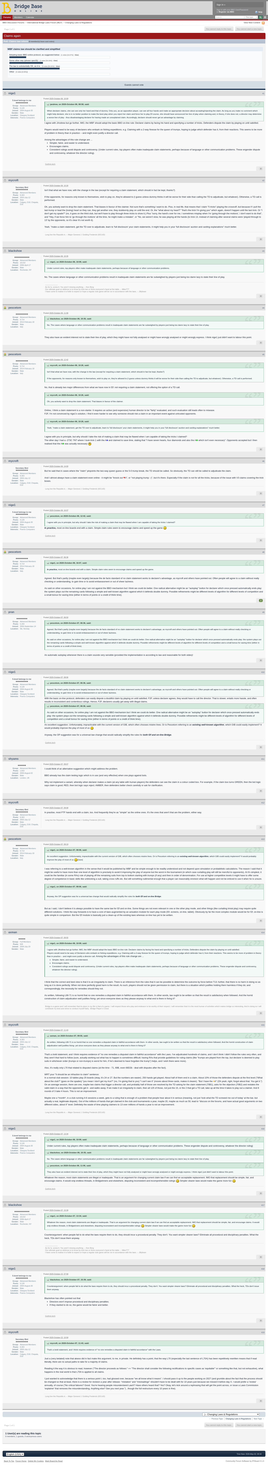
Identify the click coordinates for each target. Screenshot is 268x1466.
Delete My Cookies (36, 1461)
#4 (263, 308)
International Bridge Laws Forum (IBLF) (44, 22)
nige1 (12, 93)
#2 (263, 180)
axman (12, 932)
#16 (262, 1129)
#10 (262, 672)
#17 (262, 1205)
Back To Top (9, 1461)
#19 (262, 1332)
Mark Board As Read (54, 1461)
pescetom (14, 307)
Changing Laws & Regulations (78, 22)
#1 (263, 93)
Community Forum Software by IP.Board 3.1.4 (245, 1461)
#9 (263, 612)
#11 (262, 759)
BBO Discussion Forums (13, 22)
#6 (263, 461)
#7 (263, 505)
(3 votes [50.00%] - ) (51, 66)
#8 (263, 552)
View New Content (252, 22)
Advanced (265, 17)
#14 (262, 932)
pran (11, 612)
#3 (263, 251)
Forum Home (21, 1461)
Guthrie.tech (50, 164)
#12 (262, 803)
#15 (262, 1025)
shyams (13, 758)
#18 (262, 1269)
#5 (263, 354)
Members (18, 17)
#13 (262, 839)
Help (258, 12)
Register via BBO (226, 12)
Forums (7, 17)
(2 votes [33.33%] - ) (49, 60)
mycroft (13, 180)
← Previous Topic (216, 1419)
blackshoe (15, 250)
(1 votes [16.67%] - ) (70, 55)
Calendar (30, 17)
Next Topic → (259, 1419)
